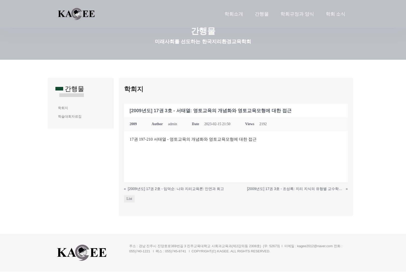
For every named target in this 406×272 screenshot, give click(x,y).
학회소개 (233, 14)
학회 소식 (335, 14)
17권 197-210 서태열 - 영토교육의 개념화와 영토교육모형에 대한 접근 (193, 140)
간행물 (262, 14)
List (129, 199)
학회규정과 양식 (297, 14)
